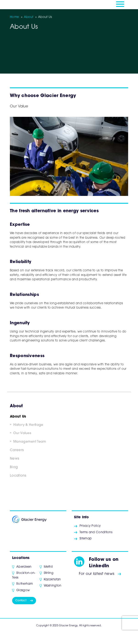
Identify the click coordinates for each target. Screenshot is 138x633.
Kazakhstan (52, 579)
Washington (52, 585)
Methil (48, 566)
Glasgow (23, 590)
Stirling (48, 573)
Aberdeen (23, 566)
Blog (14, 467)
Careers (17, 450)
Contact (20, 600)
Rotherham (24, 583)
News (14, 459)
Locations (18, 476)
